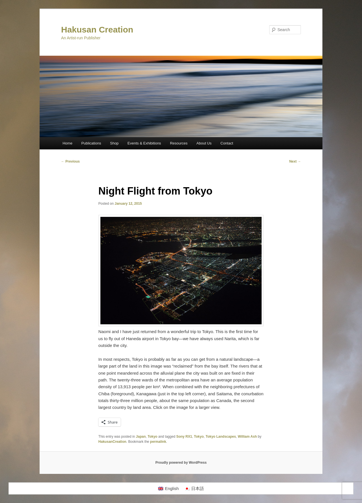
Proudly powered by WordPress (180, 463)
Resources (179, 143)
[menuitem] (168, 489)
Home (67, 143)
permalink (158, 442)
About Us (204, 143)
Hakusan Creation (97, 29)
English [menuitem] (172, 488)
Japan (141, 437)
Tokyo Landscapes (221, 437)
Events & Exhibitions (144, 143)
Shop (114, 143)
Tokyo (152, 437)
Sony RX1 (184, 437)
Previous (70, 161)
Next (295, 161)
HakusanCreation (112, 442)
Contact (227, 143)
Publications (91, 143)
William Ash (247, 437)
